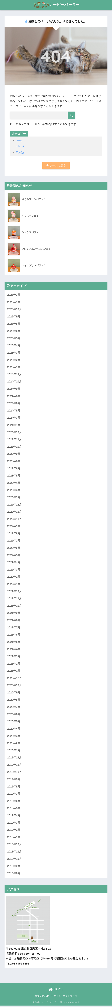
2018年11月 (14, 853)
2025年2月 (13, 360)
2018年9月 (13, 867)
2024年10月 (14, 381)
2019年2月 (13, 831)
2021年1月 (13, 671)
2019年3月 (13, 824)
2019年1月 (13, 838)
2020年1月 (13, 751)
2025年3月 (13, 352)
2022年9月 (13, 526)
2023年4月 (13, 483)
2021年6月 (13, 635)
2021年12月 (14, 592)
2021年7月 (13, 628)
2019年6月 (13, 802)
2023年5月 (13, 476)
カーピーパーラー (56, 5)
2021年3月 (13, 657)
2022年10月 (14, 519)
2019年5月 (13, 809)
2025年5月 (13, 338)
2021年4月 (13, 650)
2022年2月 (13, 577)
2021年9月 (13, 613)
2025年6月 (13, 331)
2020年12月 (14, 679)
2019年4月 (13, 816)
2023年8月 (13, 461)
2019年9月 (13, 780)
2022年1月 (13, 584)
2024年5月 (13, 410)
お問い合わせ (42, 997)
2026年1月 (13, 302)
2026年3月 (13, 294)
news (19, 140)
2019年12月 (14, 758)
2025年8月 (13, 323)
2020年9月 (13, 693)
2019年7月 (13, 795)
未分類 (20, 152)
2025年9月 (13, 316)
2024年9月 (13, 389)
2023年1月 (13, 497)
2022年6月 (13, 548)
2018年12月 (14, 845)
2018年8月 (13, 874)
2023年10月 (14, 447)
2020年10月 (14, 686)
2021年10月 (14, 606)
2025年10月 (14, 309)
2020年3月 (13, 737)
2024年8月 (13, 396)
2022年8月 (13, 534)
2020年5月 (13, 722)
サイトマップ (70, 997)
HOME (56, 991)
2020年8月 (13, 700)
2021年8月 (13, 621)
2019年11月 (14, 766)
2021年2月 (13, 664)
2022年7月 (13, 541)
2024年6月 (13, 403)
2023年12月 (14, 432)
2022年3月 (13, 570)
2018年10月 (14, 860)
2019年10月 (14, 773)
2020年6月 (13, 715)
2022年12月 (14, 505)
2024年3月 (13, 418)
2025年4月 (13, 345)
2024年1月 (13, 425)
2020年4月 (13, 729)
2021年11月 (14, 599)
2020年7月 (13, 708)
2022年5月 (13, 555)
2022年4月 (13, 563)
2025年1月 (13, 367)
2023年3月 (13, 490)
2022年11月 (14, 512)
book (21, 146)
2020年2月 (13, 744)
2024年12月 (14, 374)
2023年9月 (13, 454)
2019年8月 (13, 787)
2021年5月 (13, 642)
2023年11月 (14, 439)
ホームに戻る (56, 165)
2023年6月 (13, 468)
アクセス (56, 997)
